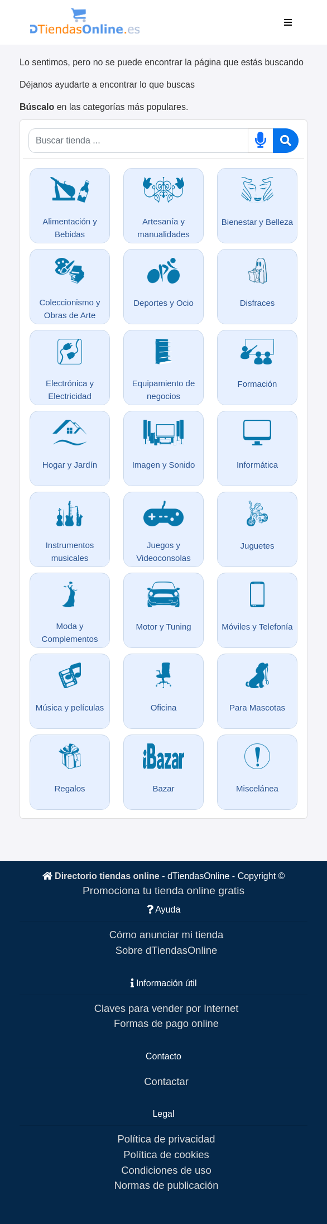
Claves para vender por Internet (166, 1008)
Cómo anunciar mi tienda (166, 934)
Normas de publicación (166, 1185)
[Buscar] (286, 140)
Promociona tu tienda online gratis (163, 890)
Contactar (166, 1081)
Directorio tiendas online (107, 876)
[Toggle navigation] (288, 22)
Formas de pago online (166, 1023)
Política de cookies (166, 1154)
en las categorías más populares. (104, 107)
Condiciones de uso (166, 1170)
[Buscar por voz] (260, 140)
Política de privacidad (166, 1139)
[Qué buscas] (138, 140)
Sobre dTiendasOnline (166, 950)
